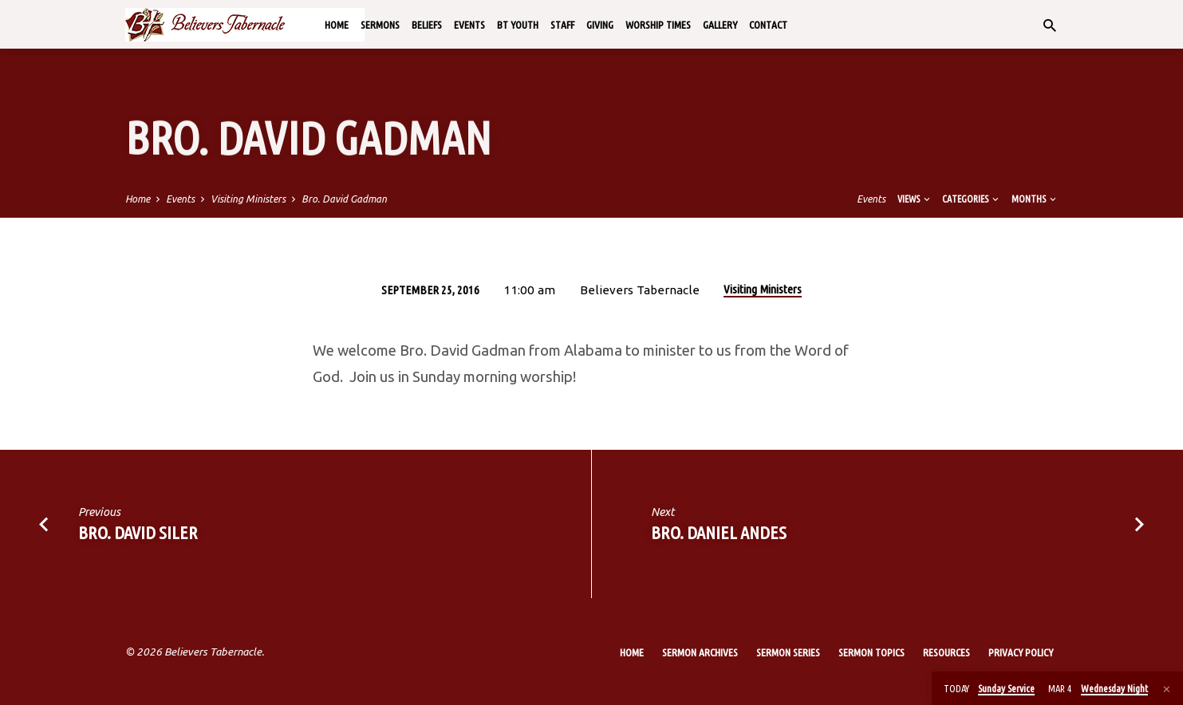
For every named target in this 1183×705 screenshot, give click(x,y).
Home (337, 24)
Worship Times (658, 24)
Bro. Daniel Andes (719, 532)
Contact (768, 24)
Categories (971, 198)
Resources (946, 652)
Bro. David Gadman (344, 198)
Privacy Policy (1020, 652)
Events (469, 24)
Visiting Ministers (248, 198)
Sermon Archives (700, 652)
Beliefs (427, 24)
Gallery (720, 24)
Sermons (380, 24)
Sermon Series (788, 652)
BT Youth (517, 24)
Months (1035, 198)
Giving (599, 24)
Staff (562, 24)
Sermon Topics (871, 652)
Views (915, 198)
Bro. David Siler (138, 532)
